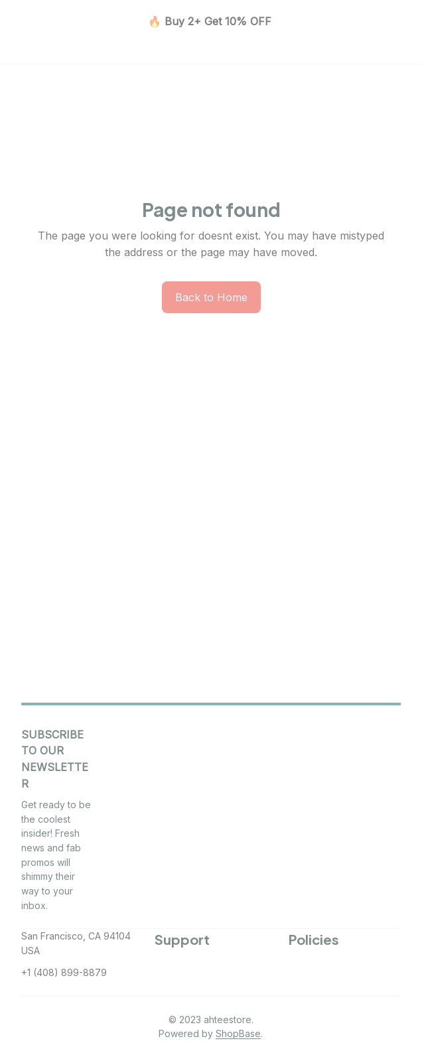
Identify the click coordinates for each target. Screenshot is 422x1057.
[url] (238, 1033)
